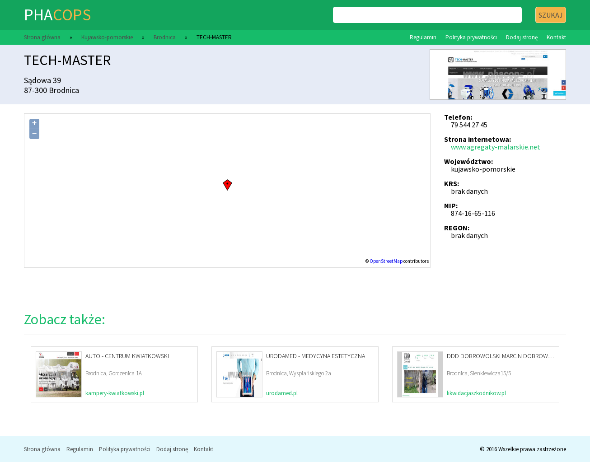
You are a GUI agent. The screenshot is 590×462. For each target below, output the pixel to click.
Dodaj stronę (522, 37)
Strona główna (42, 37)
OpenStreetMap (386, 261)
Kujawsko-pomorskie (107, 37)
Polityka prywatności (471, 37)
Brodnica (165, 37)
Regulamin (423, 37)
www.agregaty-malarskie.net (495, 146)
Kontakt (556, 37)
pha (57, 15)
